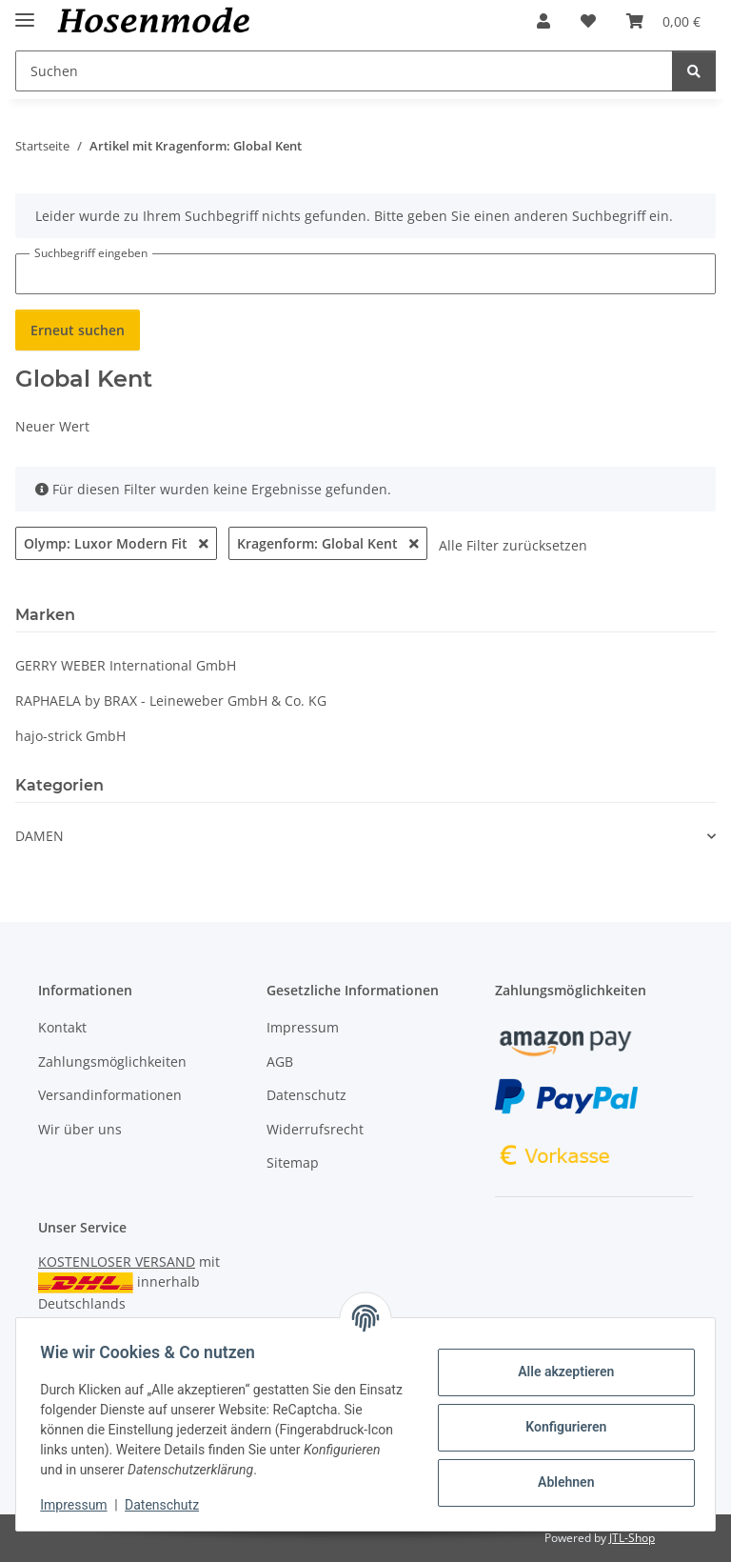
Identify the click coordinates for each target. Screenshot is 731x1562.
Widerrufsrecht (315, 1129)
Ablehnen (559, 1482)
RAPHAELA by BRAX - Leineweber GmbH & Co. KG (170, 700)
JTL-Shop (632, 1538)
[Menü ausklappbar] (24, 12)
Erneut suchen (77, 330)
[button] (543, 21)
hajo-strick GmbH (70, 736)
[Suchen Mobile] (344, 70)
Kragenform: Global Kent (328, 543)
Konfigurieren (559, 1426)
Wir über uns (80, 1129)
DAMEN (39, 836)
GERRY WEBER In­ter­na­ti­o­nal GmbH (125, 665)
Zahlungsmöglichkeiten (112, 1061)
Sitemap (293, 1162)
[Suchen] (694, 70)
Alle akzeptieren (559, 1371)
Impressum (80, 1504)
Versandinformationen (110, 1095)
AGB (280, 1061)
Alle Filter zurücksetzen (513, 545)
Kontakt (62, 1027)
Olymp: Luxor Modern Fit (116, 543)
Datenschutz (168, 1504)
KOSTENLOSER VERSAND (116, 1261)
